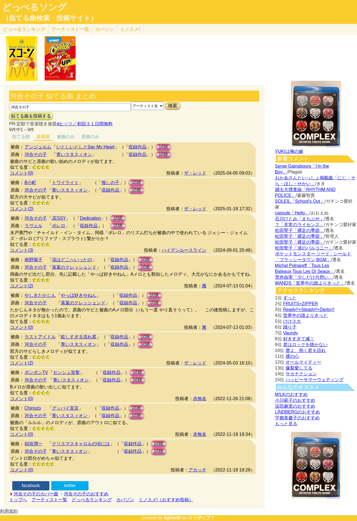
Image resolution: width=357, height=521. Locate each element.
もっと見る (286, 423)
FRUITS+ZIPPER (300, 303)
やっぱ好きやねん (79, 295)
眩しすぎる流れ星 (79, 336)
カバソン (104, 29)
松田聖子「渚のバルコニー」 (304, 248)
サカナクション (301, 373)
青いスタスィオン (74, 154)
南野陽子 (33, 259)
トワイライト (65, 182)
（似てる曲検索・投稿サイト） (49, 18)
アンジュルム (38, 147)
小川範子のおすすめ (295, 400)
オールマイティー (303, 362)
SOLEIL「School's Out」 (300, 201)
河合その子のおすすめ (86, 493)
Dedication (90, 218)
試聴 (163, 147)
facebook (31, 485)
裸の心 (292, 356)
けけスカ (292, 321)
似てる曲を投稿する (31, 116)
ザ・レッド (195, 173)
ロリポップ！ (201, 517)
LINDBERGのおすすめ (297, 412)
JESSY (59, 218)
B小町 (31, 182)
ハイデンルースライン (184, 250)
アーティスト (70, 29)
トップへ (18, 499)
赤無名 (199, 398)
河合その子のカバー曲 (36, 493)
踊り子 (289, 327)
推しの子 (110, 182)
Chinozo (33, 408)
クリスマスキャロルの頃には (81, 443)
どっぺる (24, 29)
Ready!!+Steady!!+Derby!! (308, 309)
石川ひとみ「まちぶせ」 (299, 218)
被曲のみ (66, 136)
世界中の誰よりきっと (305, 315)
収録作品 (137, 147)
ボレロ (58, 225)
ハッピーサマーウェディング (315, 379)
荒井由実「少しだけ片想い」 (304, 277)
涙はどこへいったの (72, 259)
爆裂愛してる (299, 368)
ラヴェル (33, 225)
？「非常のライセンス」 (299, 224)
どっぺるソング (34, 7)
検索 (172, 105)
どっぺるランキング (92, 499)
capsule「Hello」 (292, 213)
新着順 (43, 136)
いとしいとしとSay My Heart (85, 147)
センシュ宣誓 (66, 372)
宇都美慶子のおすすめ (297, 417)
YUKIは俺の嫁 (289, 151)
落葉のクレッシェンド (74, 267)
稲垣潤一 (33, 443)
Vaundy (290, 333)
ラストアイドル (40, 336)
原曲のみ (90, 136)
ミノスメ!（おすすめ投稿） (166, 499)
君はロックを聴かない (305, 344)
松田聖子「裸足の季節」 (299, 230)
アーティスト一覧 (49, 499)
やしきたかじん (40, 295)
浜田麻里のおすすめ (295, 406)
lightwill (172, 517)
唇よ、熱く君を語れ (306, 350)
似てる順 (21, 136)
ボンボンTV (36, 372)
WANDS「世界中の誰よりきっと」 (310, 283)
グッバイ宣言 (65, 408)
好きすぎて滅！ (298, 338)
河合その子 (36, 154)
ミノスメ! (130, 29)
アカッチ (197, 470)
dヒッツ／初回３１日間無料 (85, 123)
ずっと (289, 297)
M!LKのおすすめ (291, 394)
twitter (70, 485)
